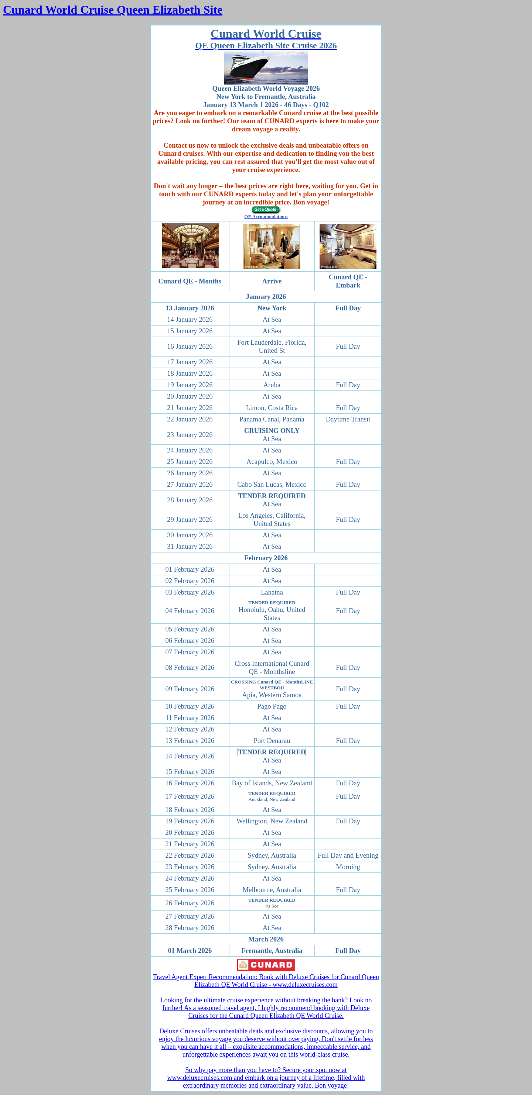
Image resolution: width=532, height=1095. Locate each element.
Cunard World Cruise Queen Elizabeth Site (112, 9)
